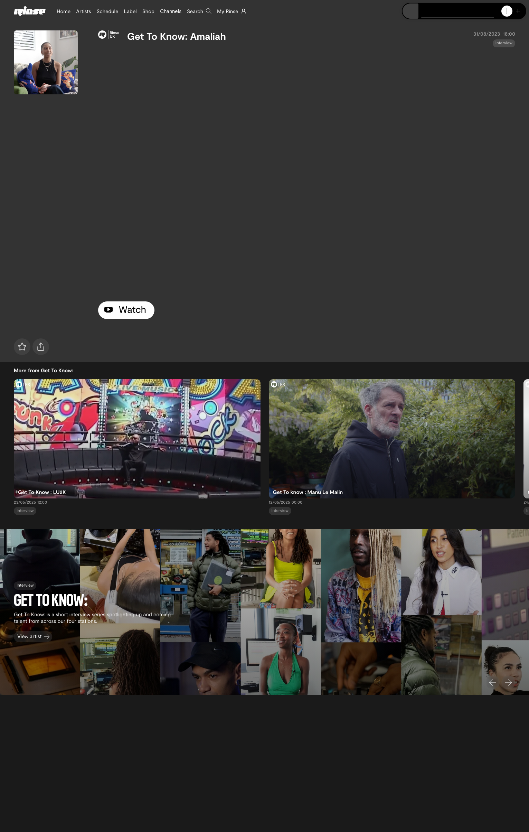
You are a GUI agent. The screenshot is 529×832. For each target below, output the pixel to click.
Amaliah (208, 36)
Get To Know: (157, 36)
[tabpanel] (306, 173)
